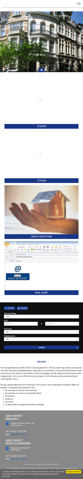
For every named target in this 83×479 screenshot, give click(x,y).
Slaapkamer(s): (41, 338)
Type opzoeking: (41, 315)
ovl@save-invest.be (19, 459)
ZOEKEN (58, 347)
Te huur (23, 308)
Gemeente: (41, 331)
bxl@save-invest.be (19, 434)
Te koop (10, 308)
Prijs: (41, 323)
